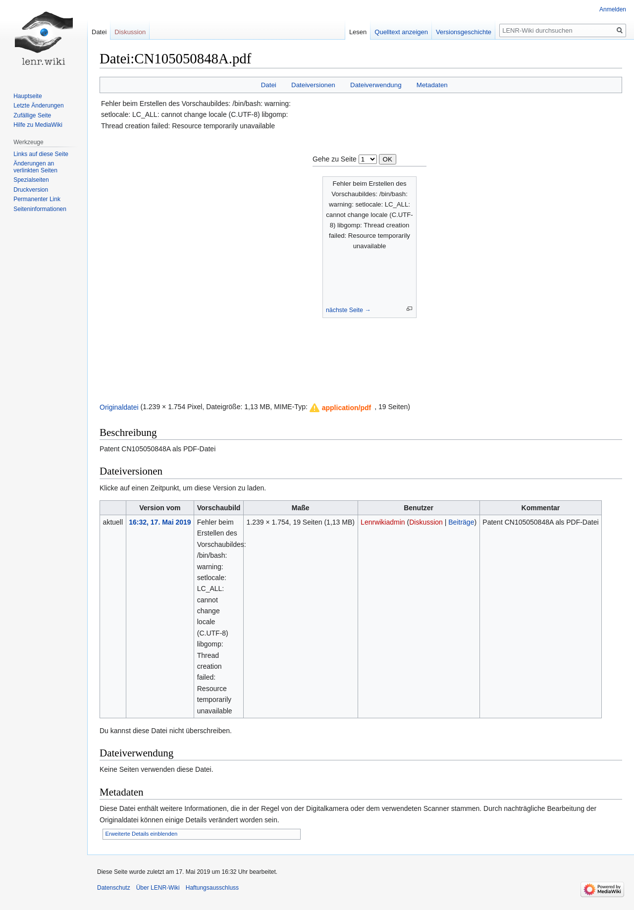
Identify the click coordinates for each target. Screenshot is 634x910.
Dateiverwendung (376, 85)
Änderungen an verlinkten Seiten (35, 167)
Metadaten (432, 85)
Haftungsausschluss (212, 887)
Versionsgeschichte (463, 32)
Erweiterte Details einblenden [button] (142, 834)
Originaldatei (119, 407)
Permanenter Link (36, 199)
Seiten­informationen (39, 209)
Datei (268, 85)
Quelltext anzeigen (401, 32)
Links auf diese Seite (40, 154)
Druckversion (30, 189)
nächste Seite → (348, 310)
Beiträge (461, 522)
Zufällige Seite (32, 115)
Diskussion (426, 522)
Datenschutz (113, 887)
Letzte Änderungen (38, 105)
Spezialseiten (31, 179)
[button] (341, 408)
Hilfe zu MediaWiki (37, 124)
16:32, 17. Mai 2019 (160, 522)
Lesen (358, 32)
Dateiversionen (313, 85)
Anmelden (612, 9)
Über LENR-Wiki (158, 887)
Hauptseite (27, 96)
